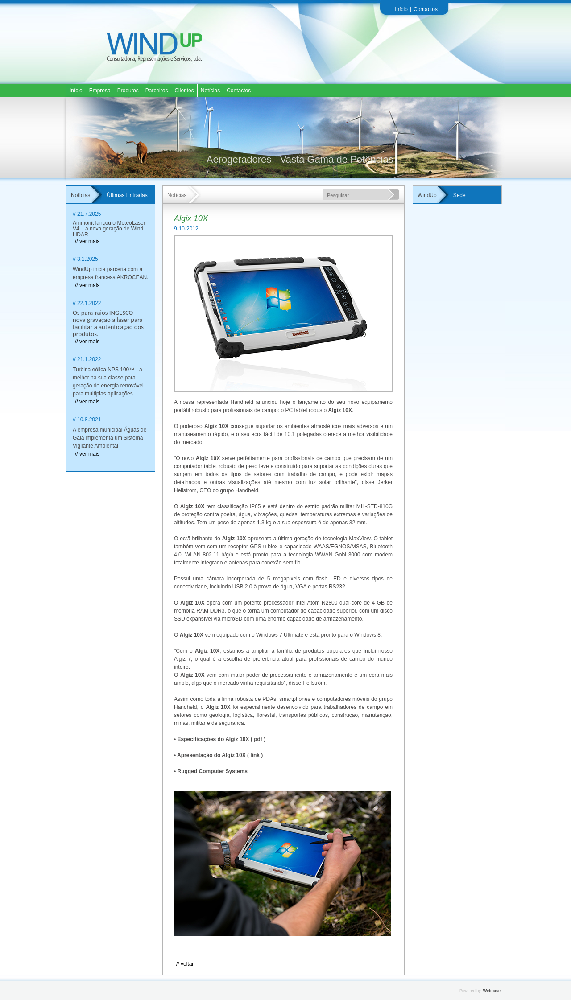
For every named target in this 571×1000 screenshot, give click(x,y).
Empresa (100, 90)
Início (401, 9)
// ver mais (87, 241)
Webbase (492, 990)
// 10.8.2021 (87, 419)
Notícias (210, 90)
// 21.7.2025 (87, 214)
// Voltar (185, 964)
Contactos (426, 9)
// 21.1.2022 (87, 359)
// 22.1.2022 (87, 303)
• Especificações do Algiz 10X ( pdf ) (219, 739)
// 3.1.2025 (85, 259)
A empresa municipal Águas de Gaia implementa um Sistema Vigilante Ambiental (109, 438)
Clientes (184, 90)
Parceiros (156, 90)
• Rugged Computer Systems (211, 771)
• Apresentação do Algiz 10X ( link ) (218, 755)
